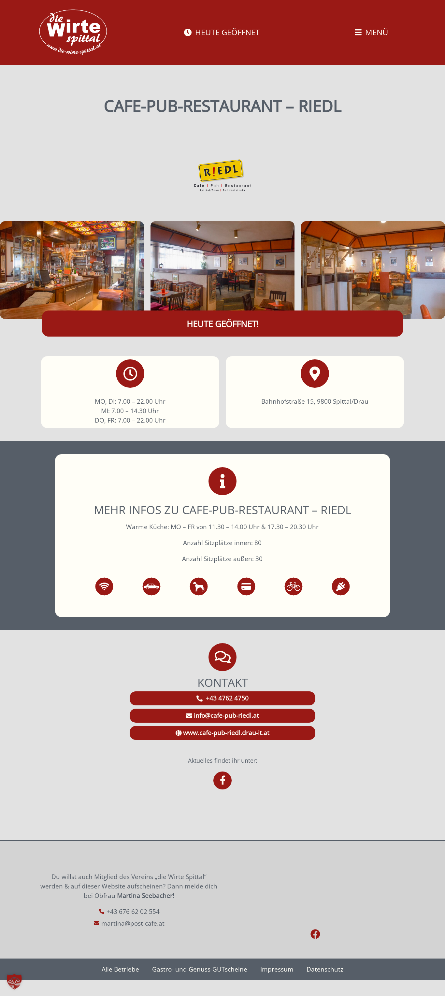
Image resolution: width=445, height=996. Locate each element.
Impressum (277, 985)
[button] (14, 981)
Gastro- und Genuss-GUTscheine (199, 985)
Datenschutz (325, 985)
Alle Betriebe (120, 985)
